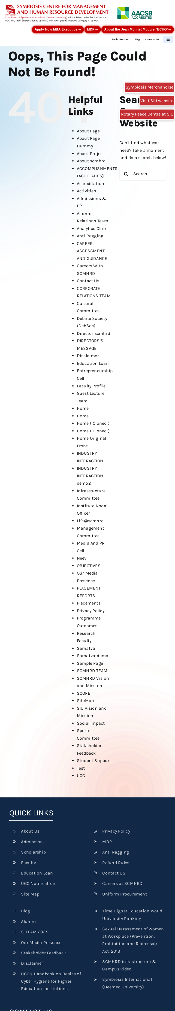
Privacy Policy (90, 610)
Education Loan (93, 363)
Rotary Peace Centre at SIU (147, 114)
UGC (81, 775)
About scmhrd (91, 160)
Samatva (86, 648)
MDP (92, 30)
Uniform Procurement (124, 894)
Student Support (94, 760)
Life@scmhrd (90, 520)
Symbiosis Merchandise (149, 87)
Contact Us (152, 39)
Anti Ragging (90, 235)
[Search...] (143, 174)
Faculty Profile (91, 385)
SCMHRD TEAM (92, 670)
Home (83, 408)
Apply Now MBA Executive (58, 30)
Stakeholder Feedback (43, 952)
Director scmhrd (93, 333)
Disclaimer (88, 355)
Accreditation (90, 183)
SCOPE (83, 693)
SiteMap (85, 700)
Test (81, 768)
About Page (88, 130)
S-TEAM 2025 (34, 931)
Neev (82, 558)
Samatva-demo (92, 655)
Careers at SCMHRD (122, 883)
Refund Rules (115, 862)
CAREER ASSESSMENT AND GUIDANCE (92, 251)
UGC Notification (38, 883)
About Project (90, 153)
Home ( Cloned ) (93, 423)
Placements (89, 603)
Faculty (28, 862)
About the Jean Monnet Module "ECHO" (137, 30)
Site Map (30, 894)
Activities (86, 190)
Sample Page (90, 663)
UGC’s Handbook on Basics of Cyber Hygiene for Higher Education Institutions (51, 981)
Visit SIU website (156, 100)
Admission (32, 841)
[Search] (126, 174)
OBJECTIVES (89, 565)
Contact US (113, 873)
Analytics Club (91, 228)
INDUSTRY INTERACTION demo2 (90, 476)
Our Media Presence (41, 942)
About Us (30, 831)
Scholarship (33, 852)
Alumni (28, 921)
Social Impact (120, 39)
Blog (137, 39)
